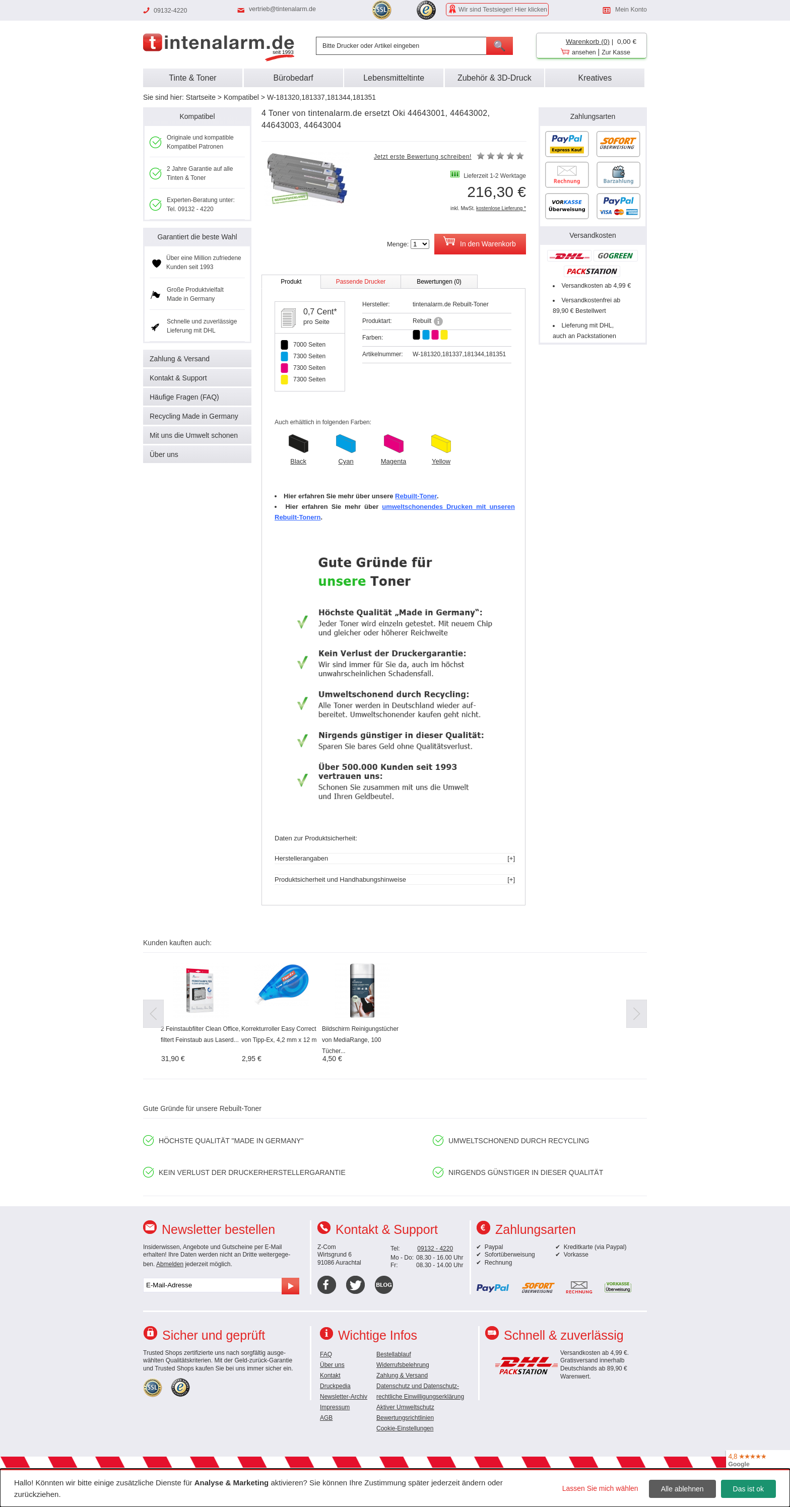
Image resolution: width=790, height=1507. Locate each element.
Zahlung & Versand (180, 359)
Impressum (335, 1407)
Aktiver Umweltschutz (405, 1407)
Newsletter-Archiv (343, 1396)
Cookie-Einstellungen (404, 1428)
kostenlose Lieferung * (501, 208)
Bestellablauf (393, 1354)
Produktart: (377, 320)
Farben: (372, 337)
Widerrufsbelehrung (402, 1364)
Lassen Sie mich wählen (600, 1488)
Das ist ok (748, 1489)
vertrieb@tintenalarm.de (282, 9)
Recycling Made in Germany (194, 416)
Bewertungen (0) (439, 281)
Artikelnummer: (382, 354)
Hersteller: (376, 304)
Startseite (201, 97)
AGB (326, 1417)
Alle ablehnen (682, 1489)
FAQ (326, 1354)
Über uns (164, 454)
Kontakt (330, 1375)
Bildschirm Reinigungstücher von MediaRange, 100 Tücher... (360, 1040)
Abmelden (169, 1264)
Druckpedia (335, 1386)
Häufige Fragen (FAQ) (184, 397)
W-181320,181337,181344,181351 (321, 97)
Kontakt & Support (178, 378)
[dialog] (395, 1488)
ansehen (584, 52)
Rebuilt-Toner (416, 496)
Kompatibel (241, 97)
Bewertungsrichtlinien (405, 1417)
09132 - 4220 (435, 1248)
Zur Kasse (616, 52)
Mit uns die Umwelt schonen (194, 435)
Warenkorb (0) (588, 41)
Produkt (291, 281)
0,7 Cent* (320, 311)
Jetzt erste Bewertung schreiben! (423, 156)
